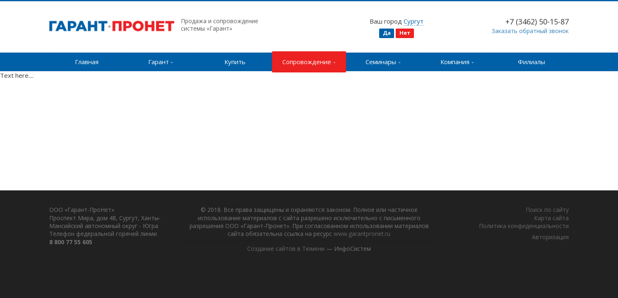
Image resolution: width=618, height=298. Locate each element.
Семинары (383, 62)
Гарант (160, 62)
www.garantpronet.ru (362, 234)
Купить (234, 62)
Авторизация (550, 237)
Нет (405, 32)
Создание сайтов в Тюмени (286, 249)
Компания (457, 62)
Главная (87, 62)
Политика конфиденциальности (524, 226)
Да (387, 32)
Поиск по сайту (547, 210)
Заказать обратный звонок (530, 31)
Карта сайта (551, 218)
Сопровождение (309, 62)
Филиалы (531, 62)
